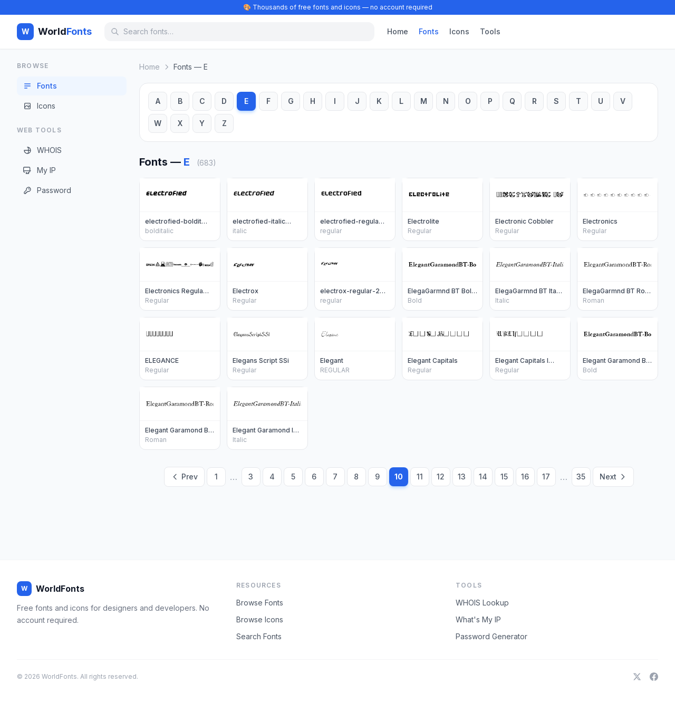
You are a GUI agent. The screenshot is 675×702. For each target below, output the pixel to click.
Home (397, 31)
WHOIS (42, 150)
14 (483, 476)
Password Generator (491, 636)
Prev (184, 476)
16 (525, 476)
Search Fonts (259, 636)
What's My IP (478, 619)
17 (546, 476)
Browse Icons (259, 619)
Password (47, 190)
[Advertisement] (59, 368)
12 (441, 476)
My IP (39, 170)
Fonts (429, 31)
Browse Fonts (259, 602)
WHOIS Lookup (482, 602)
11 (420, 476)
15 (504, 476)
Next (613, 476)
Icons (459, 31)
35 (580, 476)
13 (462, 476)
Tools (490, 31)
